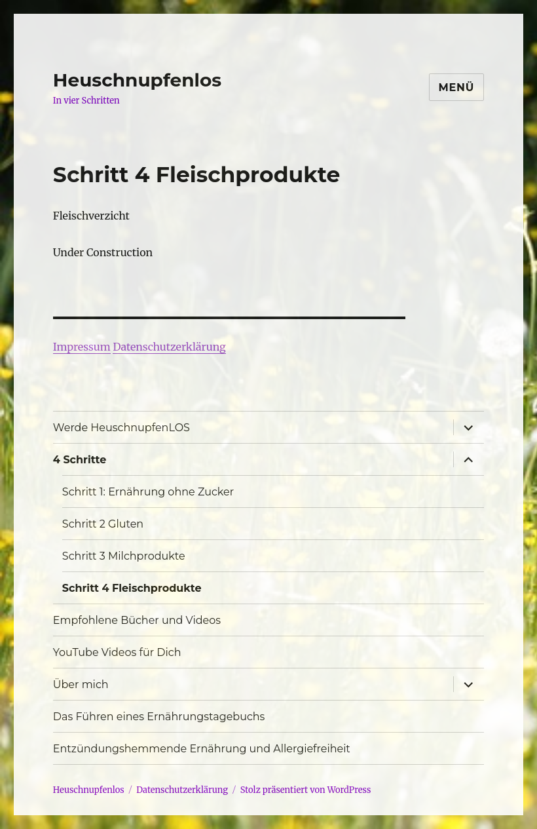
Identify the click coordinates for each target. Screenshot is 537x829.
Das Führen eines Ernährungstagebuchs (159, 716)
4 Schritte (79, 459)
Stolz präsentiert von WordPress (305, 790)
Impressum (82, 346)
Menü (457, 87)
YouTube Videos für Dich (117, 652)
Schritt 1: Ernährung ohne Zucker (148, 492)
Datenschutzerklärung (169, 346)
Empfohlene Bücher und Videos (137, 620)
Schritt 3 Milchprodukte (123, 556)
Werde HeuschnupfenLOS (121, 427)
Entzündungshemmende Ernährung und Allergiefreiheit (201, 748)
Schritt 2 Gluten (102, 524)
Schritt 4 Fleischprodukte (132, 588)
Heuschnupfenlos (137, 80)
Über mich (81, 684)
